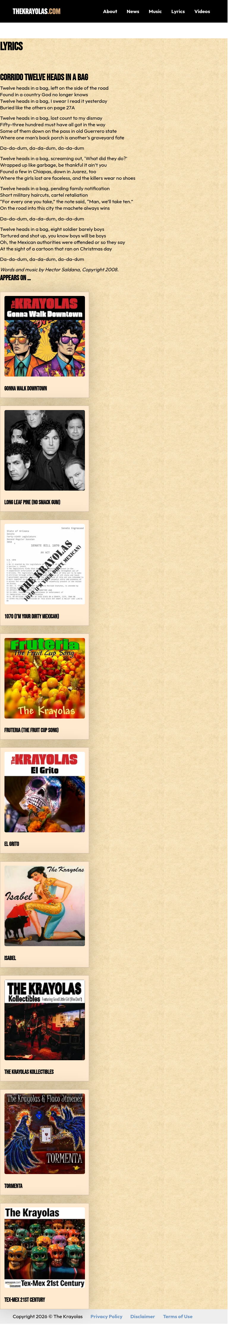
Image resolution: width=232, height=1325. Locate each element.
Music (155, 11)
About (110, 11)
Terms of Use (178, 1316)
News (133, 11)
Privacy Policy (107, 1316)
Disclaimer (142, 1316)
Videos (202, 11)
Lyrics (178, 11)
